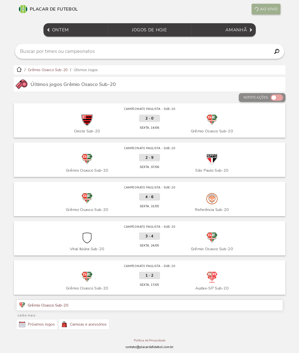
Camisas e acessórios (84, 324)
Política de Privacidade (149, 340)
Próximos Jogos (37, 324)
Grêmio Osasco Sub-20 (48, 69)
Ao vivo (266, 9)
